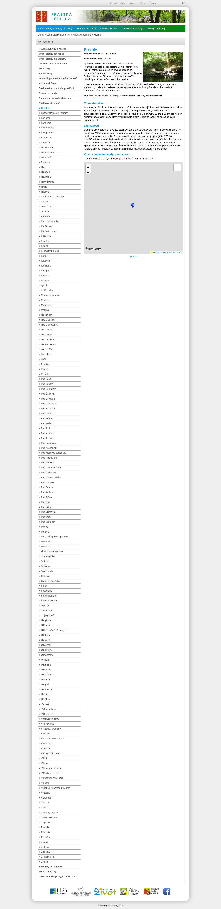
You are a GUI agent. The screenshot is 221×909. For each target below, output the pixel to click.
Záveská (45, 827)
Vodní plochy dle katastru (52, 58)
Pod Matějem (47, 462)
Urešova (45, 659)
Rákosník (45, 541)
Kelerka (45, 241)
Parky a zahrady (156, 28)
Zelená (44, 842)
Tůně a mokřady (47, 871)
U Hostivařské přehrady (53, 630)
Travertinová (47, 610)
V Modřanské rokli (50, 773)
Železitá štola (47, 857)
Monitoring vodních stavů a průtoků (58, 78)
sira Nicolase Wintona (52, 551)
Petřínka (45, 374)
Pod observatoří (49, 472)
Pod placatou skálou (51, 477)
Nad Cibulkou (48, 320)
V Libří (44, 758)
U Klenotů (46, 645)
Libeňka (45, 280)
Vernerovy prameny (51, 729)
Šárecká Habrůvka (50, 581)
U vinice (45, 694)
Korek (44, 256)
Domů (41, 34)
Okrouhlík (46, 354)
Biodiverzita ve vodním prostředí (56, 88)
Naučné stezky (85, 28)
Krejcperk (46, 270)
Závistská (46, 832)
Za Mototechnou (49, 817)
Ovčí (43, 359)
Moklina (45, 310)
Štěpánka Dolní (49, 596)
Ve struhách (47, 743)
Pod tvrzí (45, 502)
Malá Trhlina (47, 290)
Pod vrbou (46, 517)
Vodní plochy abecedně (51, 53)
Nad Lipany (47, 334)
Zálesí (44, 807)
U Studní (45, 679)
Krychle (97, 34)
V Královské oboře (50, 753)
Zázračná (45, 837)
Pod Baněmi (47, 384)
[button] (132, 205)
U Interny (45, 635)
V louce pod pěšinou (51, 768)
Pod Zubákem (48, 522)
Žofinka (44, 862)
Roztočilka (46, 546)
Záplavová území (48, 83)
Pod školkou (47, 492)
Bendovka (46, 123)
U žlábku (45, 699)
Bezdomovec (47, 127)
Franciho (45, 162)
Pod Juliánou (47, 438)
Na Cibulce (46, 315)
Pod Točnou (47, 497)
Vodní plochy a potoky (50, 28)
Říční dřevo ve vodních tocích (55, 98)
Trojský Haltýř (48, 615)
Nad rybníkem (48, 339)
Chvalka (45, 201)
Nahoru (133, 256)
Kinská (44, 246)
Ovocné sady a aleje (132, 28)
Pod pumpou (47, 482)
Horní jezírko (47, 182)
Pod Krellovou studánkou (53, 453)
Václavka (45, 704)
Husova (45, 191)
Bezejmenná (47, 132)
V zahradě (46, 797)
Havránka (46, 177)
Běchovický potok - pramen (54, 113)
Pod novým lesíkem (51, 467)
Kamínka (45, 216)
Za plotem (46, 822)
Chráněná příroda (107, 28)
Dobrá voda (47, 147)
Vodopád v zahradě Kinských (55, 788)
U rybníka (46, 664)
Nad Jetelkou (47, 329)
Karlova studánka (49, 221)
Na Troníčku (47, 349)
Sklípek (44, 561)
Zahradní (45, 802)
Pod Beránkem (48, 389)
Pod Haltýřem (48, 408)
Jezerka (45, 211)
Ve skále (45, 733)
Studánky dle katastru (50, 866)
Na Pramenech (48, 344)
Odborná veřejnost (117, 3)
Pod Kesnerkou (49, 448)
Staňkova (45, 566)
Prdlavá (45, 531)
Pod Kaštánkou (48, 443)
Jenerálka (46, 206)
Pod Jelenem (47, 418)
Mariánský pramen (50, 295)
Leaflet (155, 252)
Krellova (45, 275)
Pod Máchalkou (49, 458)
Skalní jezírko (48, 556)
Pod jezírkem (47, 433)
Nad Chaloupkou (49, 325)
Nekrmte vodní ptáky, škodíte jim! (57, 876)
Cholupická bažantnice (52, 196)
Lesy (69, 28)
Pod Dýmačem (48, 403)
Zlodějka (45, 852)
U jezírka (45, 640)
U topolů (45, 684)
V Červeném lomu (50, 719)
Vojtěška (45, 792)
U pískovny (46, 650)
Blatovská (46, 137)
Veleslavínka (47, 724)
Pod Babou (46, 379)
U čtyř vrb (46, 620)
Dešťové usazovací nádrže (53, 63)
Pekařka (45, 364)
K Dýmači (46, 236)
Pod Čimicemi (48, 393)
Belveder (45, 118)
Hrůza (44, 187)
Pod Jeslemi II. (48, 428)
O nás (132, 3)
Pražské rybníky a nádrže (52, 49)
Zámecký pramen (49, 812)
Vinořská (45, 748)
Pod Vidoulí (47, 507)
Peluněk (45, 369)
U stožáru (46, 674)
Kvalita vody (45, 73)
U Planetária (47, 655)
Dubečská (46, 157)
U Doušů (45, 625)
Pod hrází (46, 413)
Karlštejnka (46, 226)
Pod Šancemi (47, 487)
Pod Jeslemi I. (48, 423)
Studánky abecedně (81, 34)
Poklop (44, 526)
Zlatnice (45, 847)
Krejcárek (46, 265)
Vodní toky (44, 68)
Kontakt (143, 3)
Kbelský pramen (49, 231)
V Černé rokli (47, 714)
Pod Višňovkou (48, 512)
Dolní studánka (48, 152)
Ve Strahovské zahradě (52, 738)
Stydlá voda (47, 571)
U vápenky (46, 689)
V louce (45, 763)
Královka (45, 260)
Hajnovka (45, 172)
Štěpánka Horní (49, 600)
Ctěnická (45, 142)
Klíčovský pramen (50, 251)
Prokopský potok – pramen (54, 536)
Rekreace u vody (48, 93)
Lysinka (45, 285)
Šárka (44, 586)
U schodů (46, 669)
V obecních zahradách (52, 778)
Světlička (45, 576)
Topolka (45, 605)
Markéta (45, 300)
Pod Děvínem (48, 398)
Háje (43, 167)
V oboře (45, 783)
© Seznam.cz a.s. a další (171, 252)
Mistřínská (46, 305)
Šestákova (46, 591)
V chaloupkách (48, 709)
